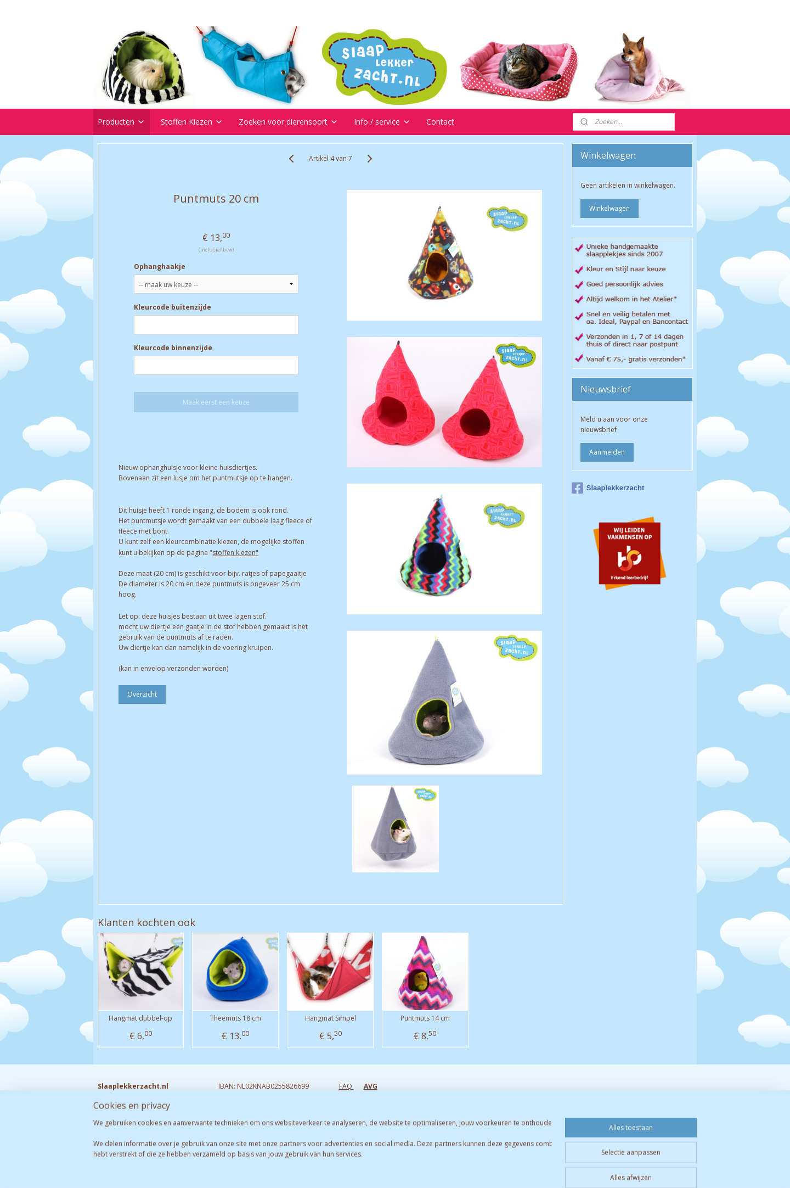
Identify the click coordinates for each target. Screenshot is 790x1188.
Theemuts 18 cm (235, 1018)
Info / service (382, 121)
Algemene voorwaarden (376, 1128)
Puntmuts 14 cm (425, 1018)
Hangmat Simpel (330, 1018)
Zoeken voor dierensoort (288, 121)
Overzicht (142, 694)
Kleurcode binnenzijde (173, 347)
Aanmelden (607, 452)
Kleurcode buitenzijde (172, 307)
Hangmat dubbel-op (140, 1018)
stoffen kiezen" (235, 552)
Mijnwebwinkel (522, 1168)
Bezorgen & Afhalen (370, 1118)
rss (385, 1168)
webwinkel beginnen (427, 1168)
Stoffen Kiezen (192, 121)
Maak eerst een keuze (216, 402)
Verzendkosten (362, 1107)
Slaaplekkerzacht (608, 488)
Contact (440, 121)
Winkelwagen (609, 208)
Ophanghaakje (159, 266)
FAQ (346, 1086)
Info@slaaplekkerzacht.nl (136, 1128)
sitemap (362, 1168)
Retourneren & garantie (375, 1096)
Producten (121, 121)
